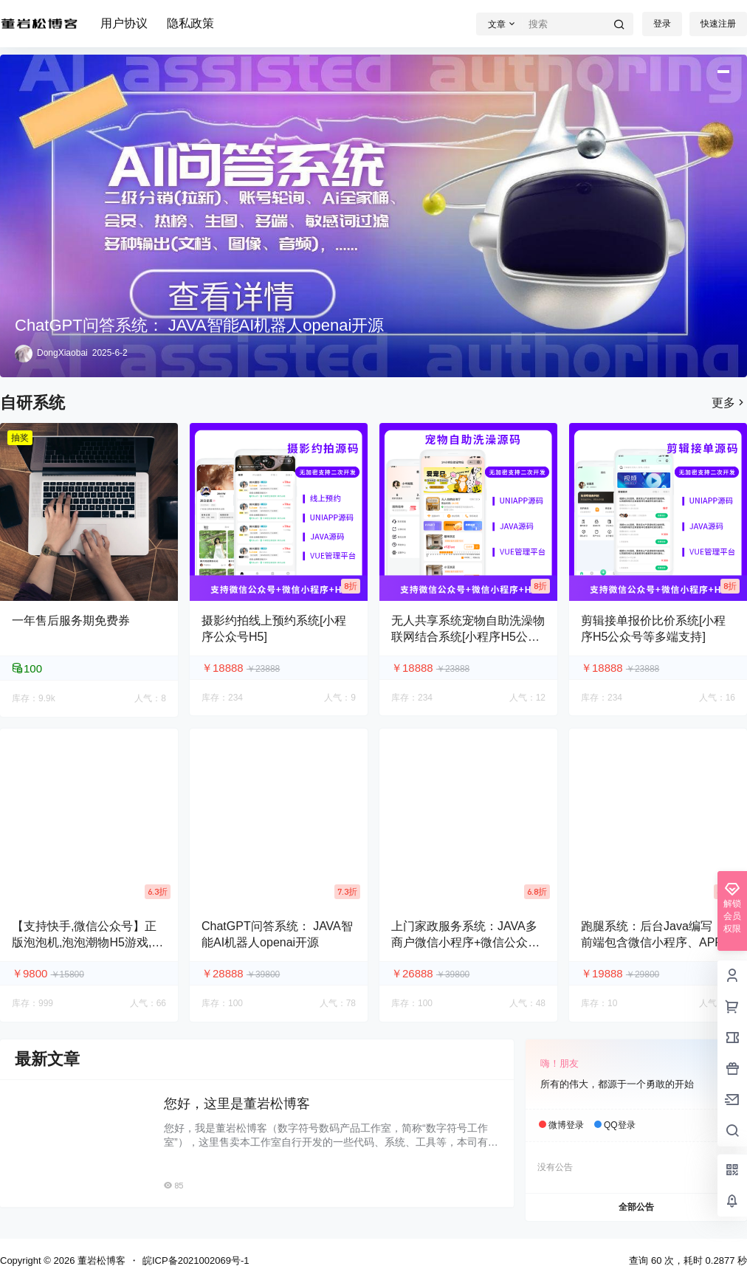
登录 (662, 23)
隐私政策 (190, 23)
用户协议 (124, 23)
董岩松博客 (100, 1260)
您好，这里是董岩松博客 (237, 1103)
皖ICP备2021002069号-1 (195, 1260)
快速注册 (718, 23)
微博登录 (566, 1125)
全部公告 (636, 1207)
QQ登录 (620, 1125)
